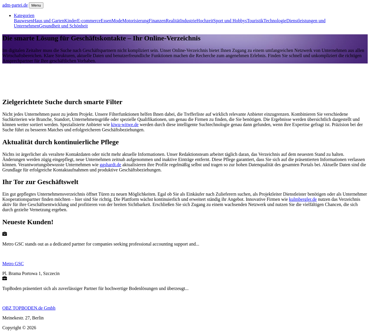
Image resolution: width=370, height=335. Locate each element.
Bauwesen (23, 20)
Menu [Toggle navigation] (36, 5)
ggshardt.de (110, 164)
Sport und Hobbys (230, 20)
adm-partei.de (15, 5)
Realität (173, 20)
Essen (106, 20)
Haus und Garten (48, 20)
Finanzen (157, 20)
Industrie (188, 20)
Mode (117, 20)
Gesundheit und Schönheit (63, 25)
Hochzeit (205, 20)
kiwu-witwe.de (125, 124)
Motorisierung (135, 20)
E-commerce (89, 20)
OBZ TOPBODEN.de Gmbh (29, 308)
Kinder (70, 20)
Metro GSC (13, 263)
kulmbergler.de (303, 199)
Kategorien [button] (24, 15)
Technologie (275, 20)
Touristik (255, 20)
